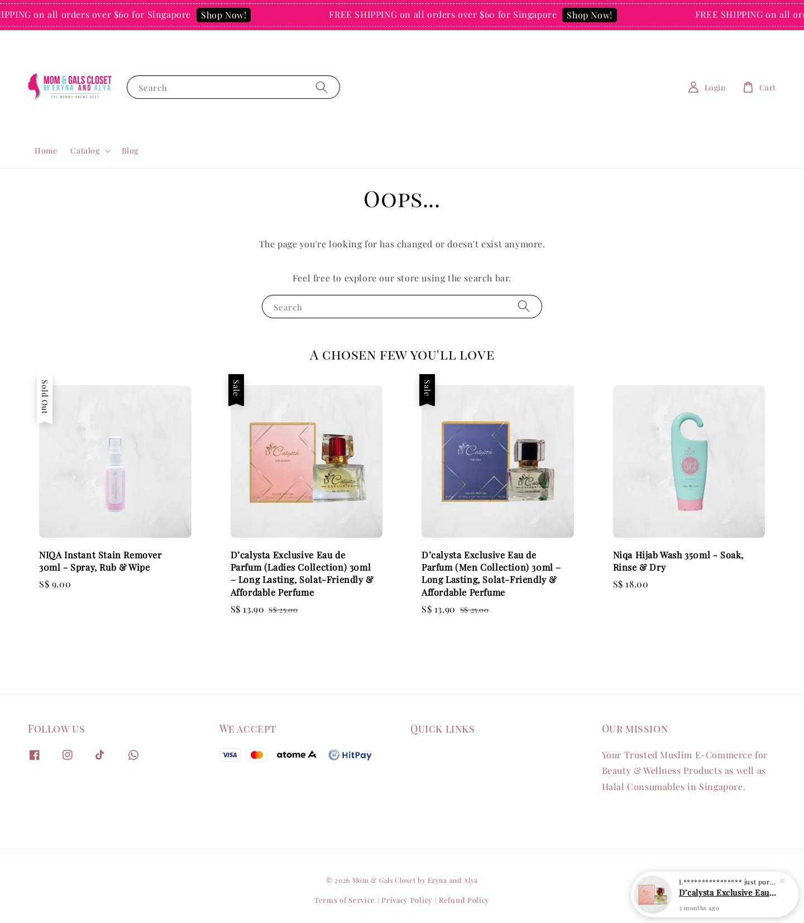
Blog (130, 150)
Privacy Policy (407, 900)
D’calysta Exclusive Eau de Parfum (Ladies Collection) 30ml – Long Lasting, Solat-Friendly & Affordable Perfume (728, 892)
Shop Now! (230, 15)
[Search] (321, 87)
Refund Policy (464, 900)
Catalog (84, 151)
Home (46, 150)
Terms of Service (344, 900)
